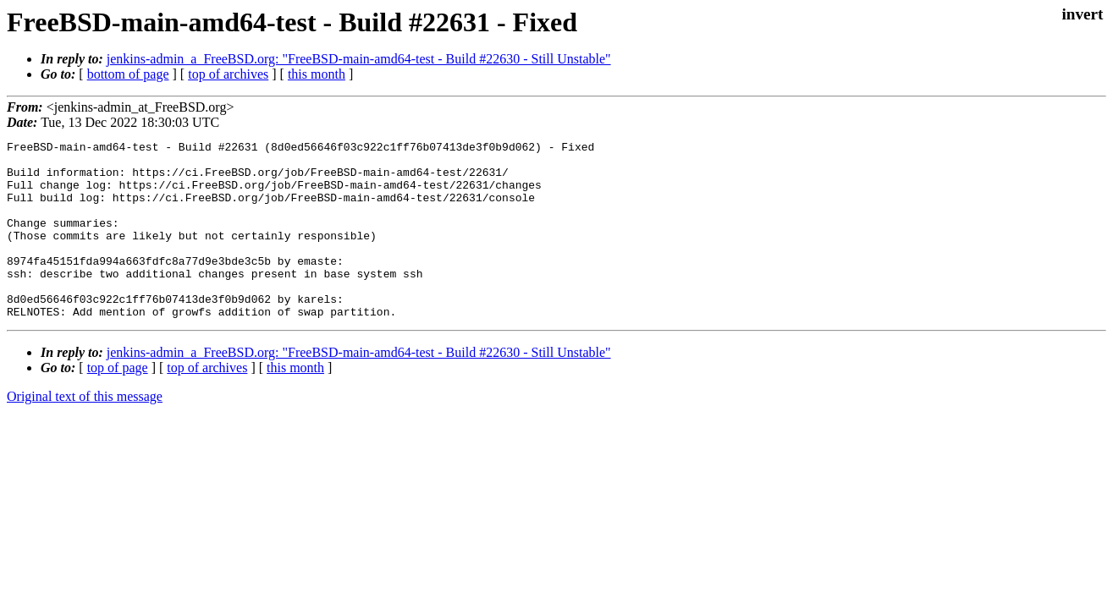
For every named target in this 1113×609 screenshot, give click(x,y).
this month (316, 74)
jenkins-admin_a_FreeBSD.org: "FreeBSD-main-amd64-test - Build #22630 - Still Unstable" (359, 59)
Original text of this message (85, 432)
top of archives (228, 74)
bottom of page (128, 74)
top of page (117, 403)
